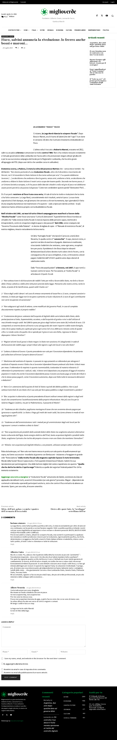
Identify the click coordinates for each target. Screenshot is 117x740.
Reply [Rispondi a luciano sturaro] (12, 544)
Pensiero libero (7, 37)
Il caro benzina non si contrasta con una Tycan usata (98, 53)
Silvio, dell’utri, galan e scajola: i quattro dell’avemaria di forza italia (20, 510)
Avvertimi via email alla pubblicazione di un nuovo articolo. (26, 673)
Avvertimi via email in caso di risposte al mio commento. (25, 669)
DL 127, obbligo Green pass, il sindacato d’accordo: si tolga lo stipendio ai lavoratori (97, 706)
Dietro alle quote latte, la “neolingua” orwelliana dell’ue (68, 510)
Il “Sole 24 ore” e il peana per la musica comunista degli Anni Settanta (98, 81)
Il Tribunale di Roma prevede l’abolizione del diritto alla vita (98, 698)
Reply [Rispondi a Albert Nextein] (12, 614)
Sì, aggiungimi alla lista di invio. (14, 664)
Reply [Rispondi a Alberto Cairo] (12, 580)
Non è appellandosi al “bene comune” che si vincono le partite (98, 72)
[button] (112, 15)
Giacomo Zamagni (17, 721)
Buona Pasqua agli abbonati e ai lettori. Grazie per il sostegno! (98, 62)
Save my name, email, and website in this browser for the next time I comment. (35, 658)
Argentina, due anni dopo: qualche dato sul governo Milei (98, 44)
